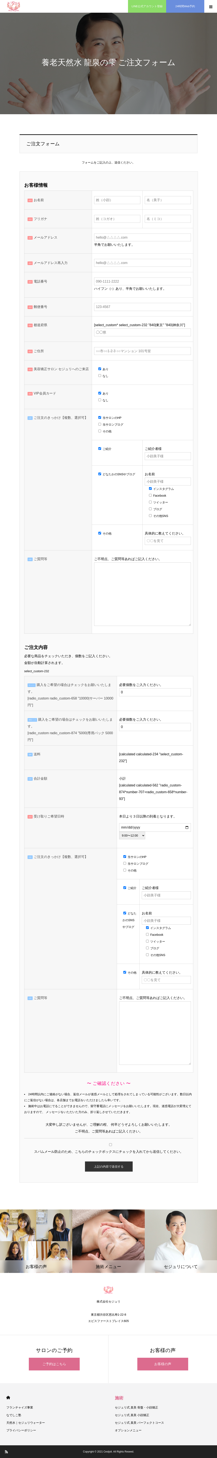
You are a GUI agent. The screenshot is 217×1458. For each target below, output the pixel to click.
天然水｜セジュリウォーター (25, 1422)
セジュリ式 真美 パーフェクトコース (139, 1422)
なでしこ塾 (13, 1415)
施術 (119, 1398)
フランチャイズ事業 (19, 1407)
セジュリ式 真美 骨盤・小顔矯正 (136, 1407)
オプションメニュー (128, 1430)
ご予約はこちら (54, 1364)
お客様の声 (162, 1364)
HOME (8, 1397)
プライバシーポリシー (21, 1430)
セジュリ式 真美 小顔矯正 (132, 1415)
